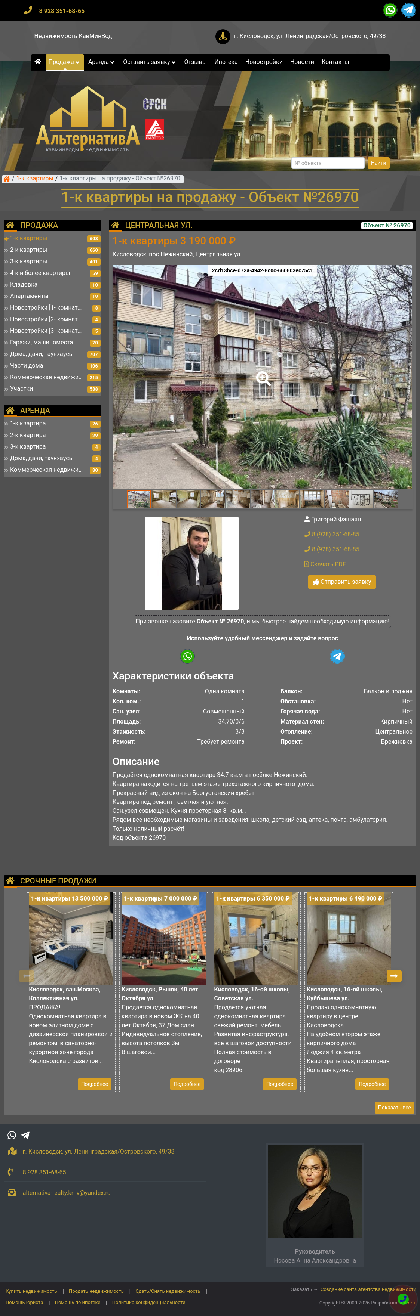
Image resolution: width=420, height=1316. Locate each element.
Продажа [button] (65, 61)
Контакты (335, 61)
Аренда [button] (102, 61)
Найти (378, 163)
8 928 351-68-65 (62, 11)
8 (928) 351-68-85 (331, 534)
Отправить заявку (342, 581)
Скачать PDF (325, 564)
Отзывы (195, 61)
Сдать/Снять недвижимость (167, 1291)
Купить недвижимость (31, 1291)
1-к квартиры (34, 179)
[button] (262, 374)
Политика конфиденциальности (149, 1302)
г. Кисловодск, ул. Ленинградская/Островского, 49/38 (310, 36)
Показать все (394, 1108)
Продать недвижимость (96, 1291)
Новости (302, 61)
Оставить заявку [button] (150, 61)
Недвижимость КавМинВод (73, 36)
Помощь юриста (24, 1302)
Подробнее (94, 1084)
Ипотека (226, 61)
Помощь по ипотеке (78, 1302)
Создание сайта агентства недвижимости (368, 1289)
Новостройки (264, 61)
